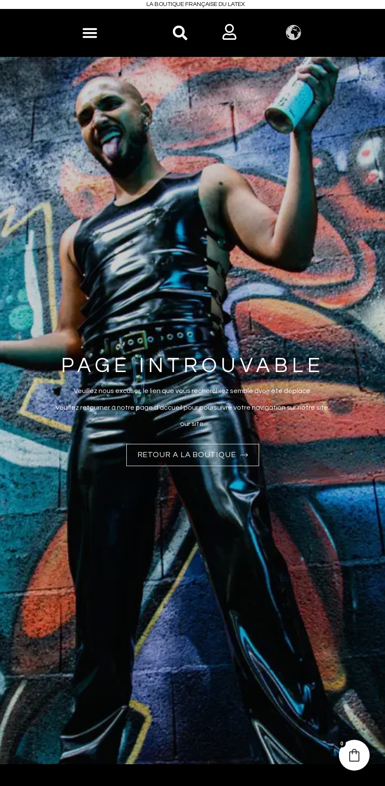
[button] (179, 32)
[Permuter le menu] (90, 33)
